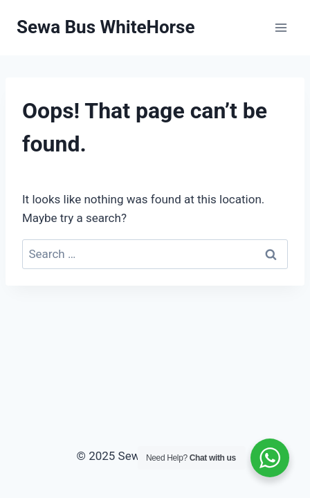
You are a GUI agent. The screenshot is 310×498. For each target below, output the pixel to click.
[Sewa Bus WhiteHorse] (105, 27)
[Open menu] (280, 27)
